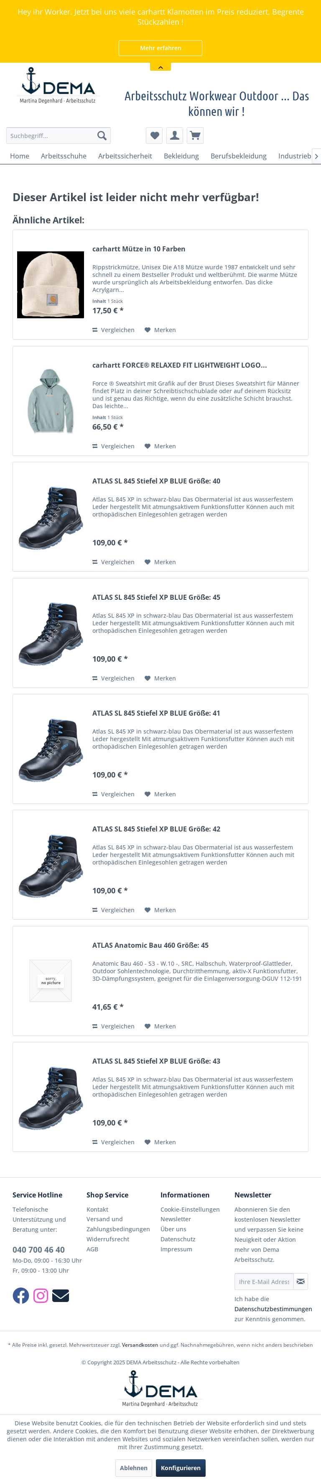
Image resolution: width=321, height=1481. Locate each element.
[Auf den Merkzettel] (160, 330)
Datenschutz (178, 1239)
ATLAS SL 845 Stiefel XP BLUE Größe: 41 (156, 713)
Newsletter (175, 1219)
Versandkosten (140, 1344)
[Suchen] (102, 135)
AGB (92, 1249)
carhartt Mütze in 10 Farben (139, 249)
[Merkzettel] (154, 135)
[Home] (19, 156)
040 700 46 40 (39, 1249)
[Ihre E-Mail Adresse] (264, 1281)
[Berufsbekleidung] (239, 156)
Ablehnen (134, 1468)
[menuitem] (58, 135)
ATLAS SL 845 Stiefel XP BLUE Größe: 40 (156, 481)
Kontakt (97, 1209)
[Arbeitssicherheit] (125, 156)
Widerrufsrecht (108, 1239)
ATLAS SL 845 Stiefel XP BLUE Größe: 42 (156, 829)
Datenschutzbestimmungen (273, 1309)
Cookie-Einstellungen (190, 1209)
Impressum (176, 1249)
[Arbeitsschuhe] (63, 156)
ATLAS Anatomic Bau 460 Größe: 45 (150, 945)
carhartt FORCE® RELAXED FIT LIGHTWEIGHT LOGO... (179, 365)
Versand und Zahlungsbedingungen (118, 1224)
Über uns (173, 1229)
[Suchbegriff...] (58, 135)
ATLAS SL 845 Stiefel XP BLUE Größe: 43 (156, 1061)
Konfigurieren (181, 1468)
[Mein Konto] (174, 135)
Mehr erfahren (160, 48)
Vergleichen (113, 330)
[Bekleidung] (181, 156)
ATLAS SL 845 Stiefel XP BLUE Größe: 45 (156, 597)
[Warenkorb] (195, 135)
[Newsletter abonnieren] (300, 1281)
